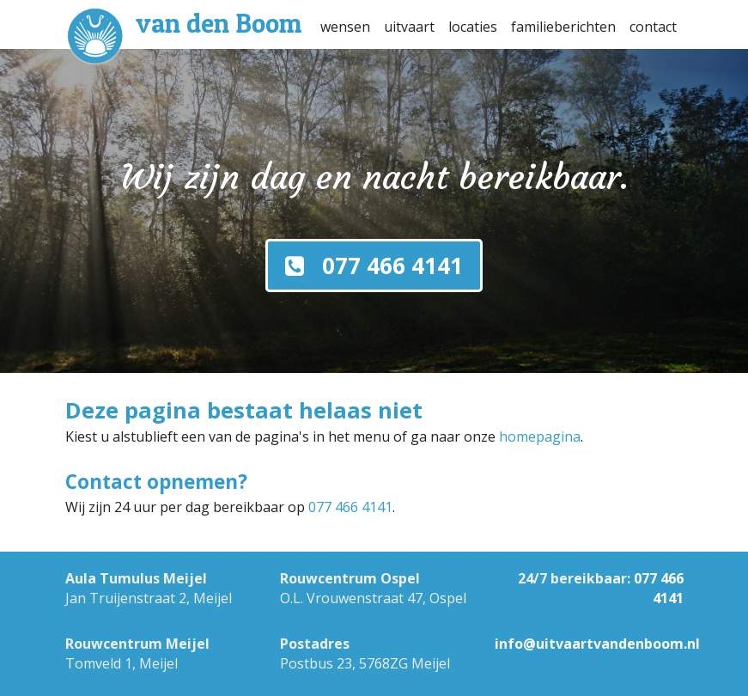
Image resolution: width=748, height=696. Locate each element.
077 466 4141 (350, 507)
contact (653, 26)
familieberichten (563, 26)
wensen (345, 26)
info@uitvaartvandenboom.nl (597, 643)
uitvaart (409, 26)
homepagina (540, 436)
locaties (472, 26)
